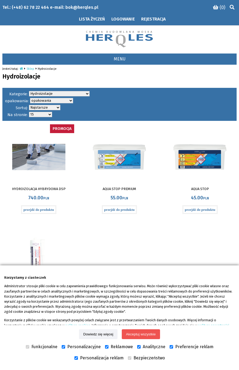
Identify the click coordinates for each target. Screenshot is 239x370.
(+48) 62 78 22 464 (30, 7)
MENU (119, 58)
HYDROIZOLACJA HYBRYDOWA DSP (39, 189)
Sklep (30, 69)
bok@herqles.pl (81, 7)
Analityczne (151, 346)
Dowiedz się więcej (98, 334)
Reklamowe (119, 346)
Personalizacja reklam (99, 358)
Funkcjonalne (41, 346)
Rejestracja (153, 19)
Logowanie (123, 19)
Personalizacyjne (81, 346)
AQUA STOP (200, 189)
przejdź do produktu (38, 210)
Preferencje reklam (191, 346)
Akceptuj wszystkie (141, 334)
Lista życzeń (92, 19)
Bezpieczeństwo (146, 358)
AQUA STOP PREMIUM (119, 189)
